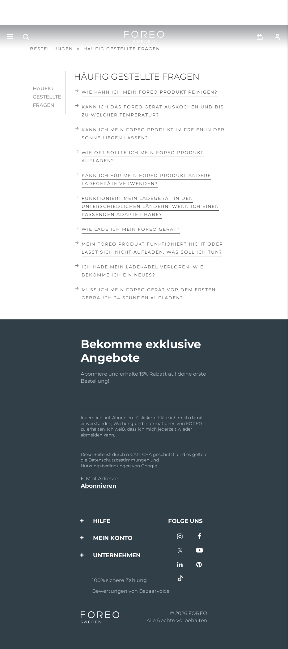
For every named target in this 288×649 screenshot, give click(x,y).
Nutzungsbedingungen (106, 465)
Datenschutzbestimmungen (118, 459)
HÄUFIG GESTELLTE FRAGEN (121, 49)
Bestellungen (51, 49)
